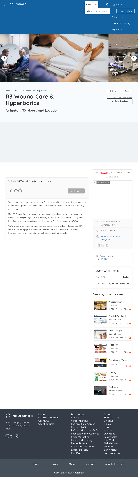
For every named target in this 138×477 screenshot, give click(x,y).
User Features (46, 424)
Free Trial (116, 23)
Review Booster (79, 443)
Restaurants (113, 305)
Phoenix (108, 446)
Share (112, 91)
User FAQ (43, 421)
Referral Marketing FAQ (84, 430)
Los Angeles (110, 437)
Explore (115, 30)
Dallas (107, 424)
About (72, 464)
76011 (113, 309)
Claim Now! (103, 259)
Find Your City (111, 417)
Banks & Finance (115, 320)
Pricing (126, 23)
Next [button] (134, 58)
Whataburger (115, 302)
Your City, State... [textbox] (100, 11)
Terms (36, 464)
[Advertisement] (69, 142)
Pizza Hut (113, 345)
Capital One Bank (117, 316)
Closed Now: (105, 173)
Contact (90, 464)
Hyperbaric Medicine (119, 283)
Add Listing (125, 11)
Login (119, 4)
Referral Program (48, 417)
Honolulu (109, 427)
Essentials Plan (79, 450)
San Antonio (111, 450)
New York (109, 440)
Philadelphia (111, 443)
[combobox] (97, 11)
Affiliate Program (114, 464)
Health (16, 90)
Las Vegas (109, 434)
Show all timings (113, 176)
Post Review (120, 101)
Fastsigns (113, 387)
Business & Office (115, 391)
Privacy (54, 464)
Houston (108, 430)
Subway (112, 373)
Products (116, 17)
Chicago (108, 421)
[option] (68, 58)
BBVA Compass (116, 331)
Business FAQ (78, 427)
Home (8, 90)
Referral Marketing (81, 440)
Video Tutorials (79, 421)
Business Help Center (83, 424)
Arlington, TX (121, 309)
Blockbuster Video (118, 360)
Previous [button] (4, 58)
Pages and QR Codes (83, 446)
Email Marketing (80, 437)
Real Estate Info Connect (85, 434)
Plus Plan (76, 453)
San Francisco (112, 453)
